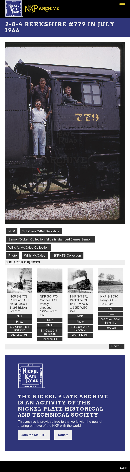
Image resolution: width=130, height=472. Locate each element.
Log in (123, 467)
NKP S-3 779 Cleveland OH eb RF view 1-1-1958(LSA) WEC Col (19, 304)
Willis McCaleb (34, 255)
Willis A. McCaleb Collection (28, 247)
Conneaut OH (50, 339)
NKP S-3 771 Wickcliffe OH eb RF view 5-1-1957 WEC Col (79, 304)
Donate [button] (63, 435)
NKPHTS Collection (67, 255)
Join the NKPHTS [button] (34, 435)
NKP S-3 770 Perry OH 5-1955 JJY (109, 300)
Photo (12, 255)
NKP (11, 231)
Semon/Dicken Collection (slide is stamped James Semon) (50, 239)
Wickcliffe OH (80, 335)
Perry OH (110, 327)
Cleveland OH (19, 335)
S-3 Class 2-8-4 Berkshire (40, 231)
